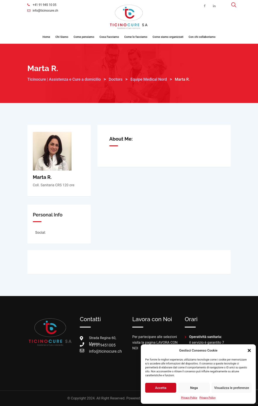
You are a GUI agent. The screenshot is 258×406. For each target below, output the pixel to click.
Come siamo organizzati (168, 36)
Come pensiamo (83, 36)
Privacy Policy (189, 397)
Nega (194, 388)
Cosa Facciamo (109, 36)
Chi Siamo (61, 36)
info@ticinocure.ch (45, 10)
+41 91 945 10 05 (44, 5)
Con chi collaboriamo (202, 36)
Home (46, 36)
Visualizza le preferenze (231, 388)
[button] (249, 350)
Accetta (160, 388)
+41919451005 (93, 345)
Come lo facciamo (135, 36)
